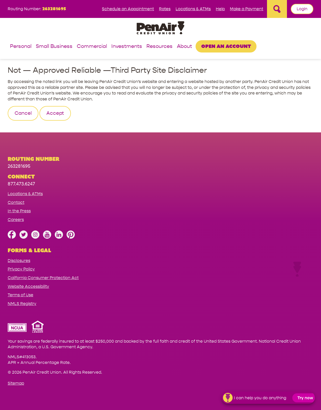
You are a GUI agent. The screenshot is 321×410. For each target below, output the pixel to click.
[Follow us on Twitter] (23, 237)
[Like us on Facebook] (12, 237)
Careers (16, 219)
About (184, 46)
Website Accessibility (28, 286)
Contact (16, 202)
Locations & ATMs (193, 8)
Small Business (54, 46)
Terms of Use (20, 294)
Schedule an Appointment (128, 8)
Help (220, 8)
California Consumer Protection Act (43, 277)
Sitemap (16, 383)
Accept (55, 113)
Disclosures (19, 260)
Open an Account (226, 46)
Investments (126, 46)
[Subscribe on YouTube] (47, 237)
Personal (20, 46)
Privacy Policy (21, 269)
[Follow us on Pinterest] (71, 237)
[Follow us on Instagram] (35, 237)
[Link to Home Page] (160, 28)
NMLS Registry (22, 303)
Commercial (92, 46)
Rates (164, 8)
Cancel (23, 113)
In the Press (19, 210)
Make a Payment (246, 8)
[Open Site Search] (277, 9)
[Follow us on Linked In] (59, 237)
